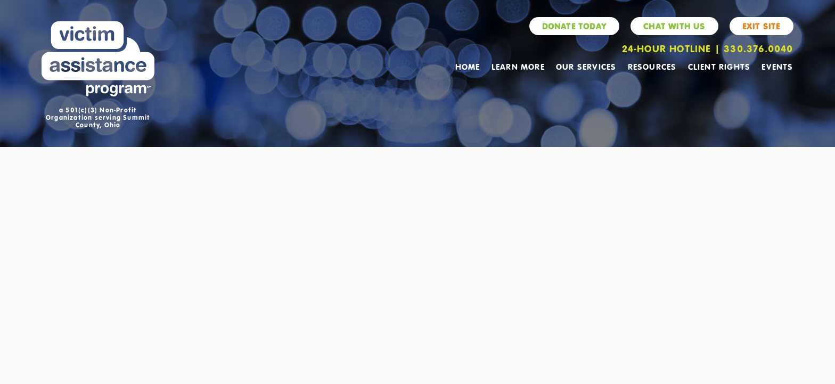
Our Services (586, 66)
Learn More (518, 66)
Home (467, 66)
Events (777, 66)
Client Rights (719, 66)
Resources (652, 66)
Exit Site (761, 26)
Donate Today (574, 26)
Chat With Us (674, 26)
